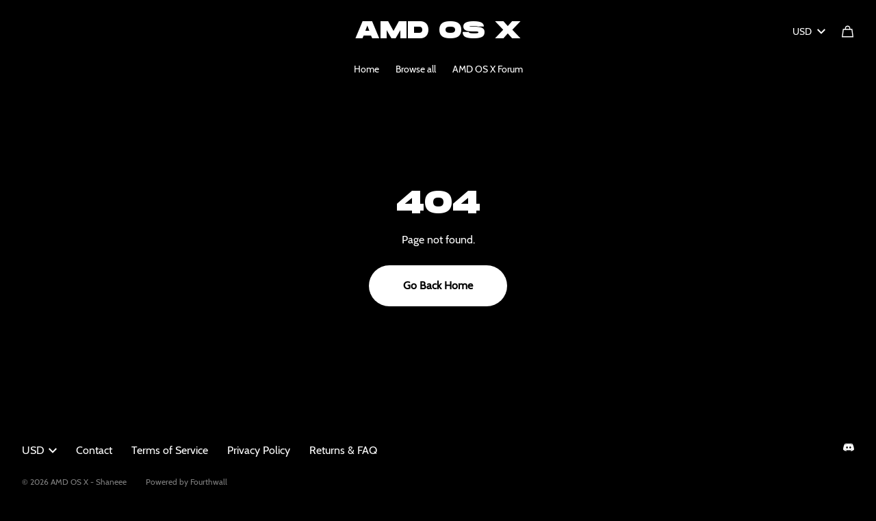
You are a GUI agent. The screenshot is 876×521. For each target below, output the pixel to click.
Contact (94, 450)
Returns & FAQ (343, 450)
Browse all (416, 69)
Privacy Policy (258, 450)
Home (366, 69)
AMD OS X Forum (487, 69)
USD (809, 31)
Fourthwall (208, 482)
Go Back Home (438, 285)
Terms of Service (169, 450)
